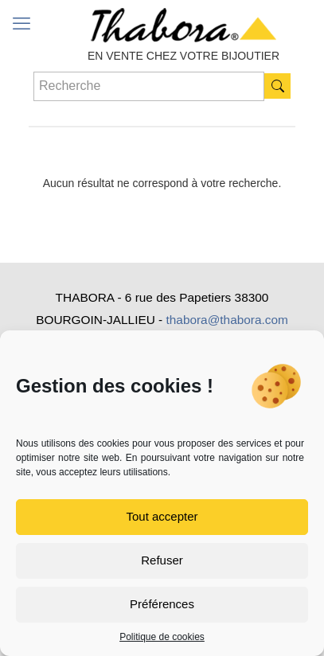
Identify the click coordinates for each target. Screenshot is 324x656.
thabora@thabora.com (226, 319)
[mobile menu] (21, 23)
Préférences (162, 604)
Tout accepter (161, 516)
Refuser (162, 560)
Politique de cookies (162, 636)
